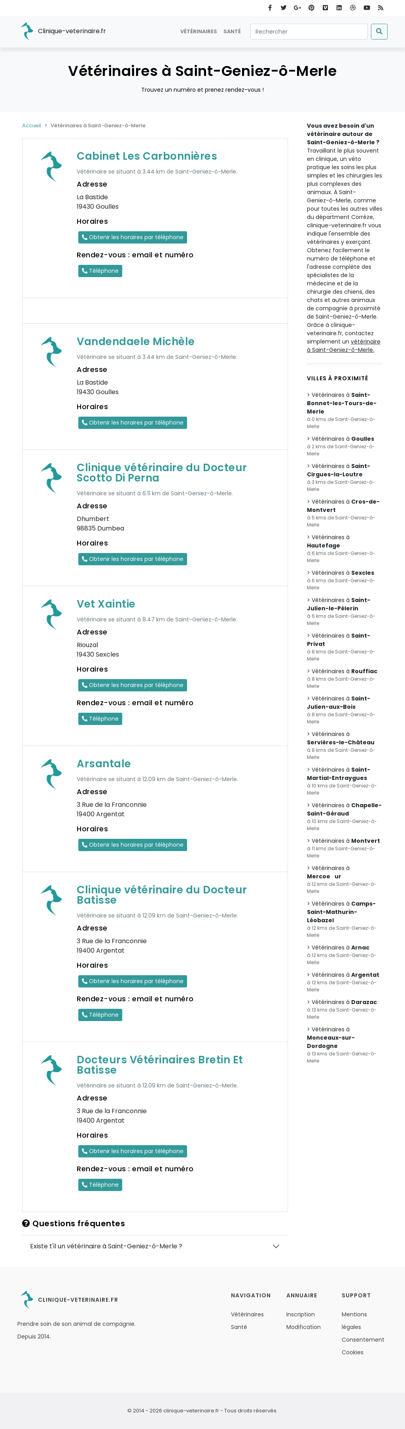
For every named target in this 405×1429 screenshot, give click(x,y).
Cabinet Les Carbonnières (147, 156)
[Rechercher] (309, 32)
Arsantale (104, 764)
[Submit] (379, 32)
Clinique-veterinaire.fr (61, 31)
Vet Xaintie (106, 604)
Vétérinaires (198, 31)
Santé (232, 31)
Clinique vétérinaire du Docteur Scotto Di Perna (162, 473)
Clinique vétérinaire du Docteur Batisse (162, 895)
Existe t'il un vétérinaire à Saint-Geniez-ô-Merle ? (106, 1246)
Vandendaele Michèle (136, 341)
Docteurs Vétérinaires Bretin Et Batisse (160, 1065)
